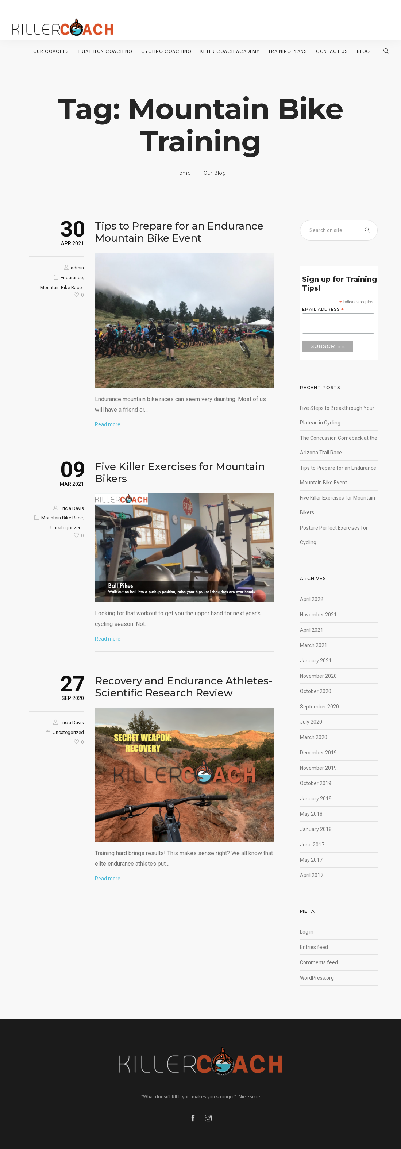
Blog (363, 51)
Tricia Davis (72, 508)
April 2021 (311, 630)
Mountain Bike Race (61, 287)
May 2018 (311, 814)
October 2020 (315, 691)
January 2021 (316, 661)
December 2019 (318, 753)
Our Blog (215, 173)
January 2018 (316, 829)
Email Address (323, 309)
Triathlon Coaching (105, 51)
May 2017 (311, 860)
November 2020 (318, 676)
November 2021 (318, 615)
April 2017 (311, 875)
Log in (306, 932)
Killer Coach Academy (229, 51)
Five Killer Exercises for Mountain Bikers (180, 472)
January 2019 (316, 799)
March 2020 (313, 737)
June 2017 (312, 845)
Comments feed (319, 962)
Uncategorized (66, 527)
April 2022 (311, 599)
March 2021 (313, 645)
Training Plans (287, 51)
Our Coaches (51, 51)
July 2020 (311, 722)
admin (77, 267)
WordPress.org (317, 978)
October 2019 (315, 783)
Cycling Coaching (166, 51)
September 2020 (319, 707)
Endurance (72, 277)
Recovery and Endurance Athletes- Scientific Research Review (184, 687)
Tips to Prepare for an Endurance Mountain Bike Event (179, 232)
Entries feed (314, 947)
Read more (107, 424)
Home (183, 173)
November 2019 (318, 768)
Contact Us (332, 51)
